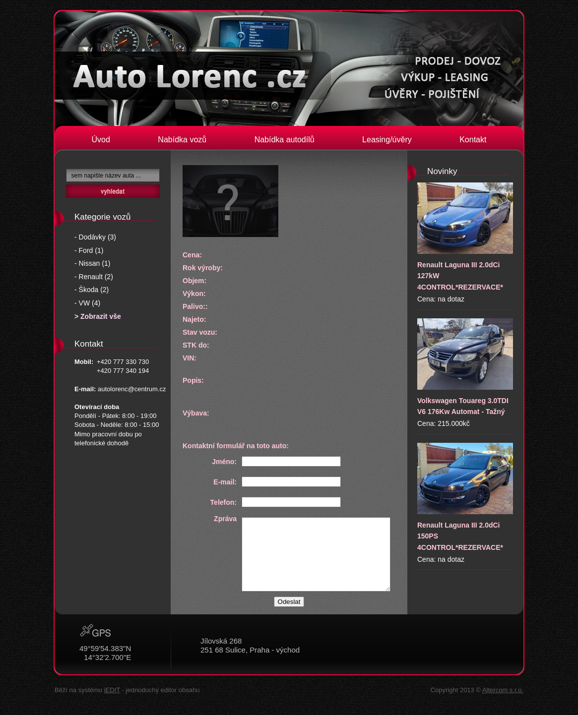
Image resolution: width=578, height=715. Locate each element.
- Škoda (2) (91, 290)
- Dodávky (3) (95, 237)
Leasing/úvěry (387, 139)
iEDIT (112, 690)
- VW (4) (87, 303)
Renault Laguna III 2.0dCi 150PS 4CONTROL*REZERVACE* (465, 497)
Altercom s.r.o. (502, 690)
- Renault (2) (93, 277)
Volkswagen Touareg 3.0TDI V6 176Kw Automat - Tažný (465, 367)
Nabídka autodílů (285, 139)
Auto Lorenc (193, 76)
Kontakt (472, 139)
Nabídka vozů (182, 139)
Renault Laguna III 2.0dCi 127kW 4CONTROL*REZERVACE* (465, 236)
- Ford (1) (88, 250)
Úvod (101, 139)
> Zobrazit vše (97, 316)
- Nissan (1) (92, 263)
